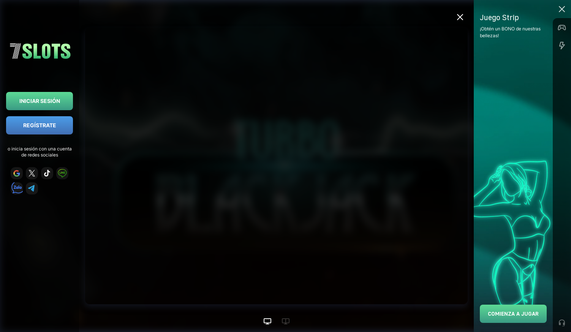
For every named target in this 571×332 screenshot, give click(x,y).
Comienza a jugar (513, 313)
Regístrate (39, 125)
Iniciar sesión (39, 101)
